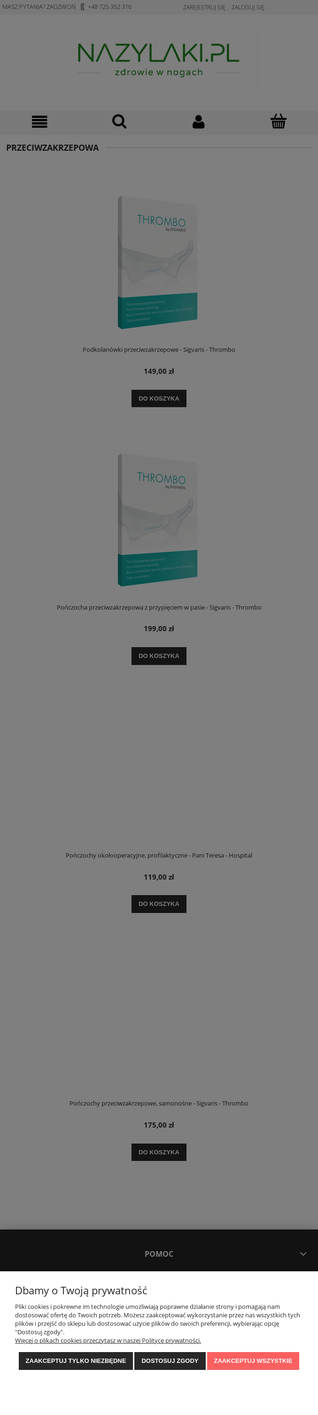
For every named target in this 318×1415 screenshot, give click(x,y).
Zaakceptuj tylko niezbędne (76, 1360)
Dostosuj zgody (169, 1360)
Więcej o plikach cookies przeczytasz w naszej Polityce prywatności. (108, 1340)
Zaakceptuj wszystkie (253, 1360)
